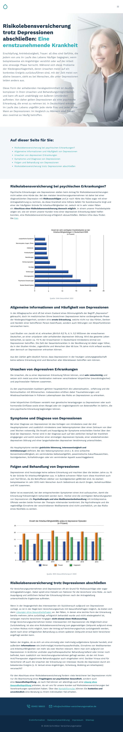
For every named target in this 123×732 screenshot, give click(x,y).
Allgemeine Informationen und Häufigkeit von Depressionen (48, 151)
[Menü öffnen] (118, 6)
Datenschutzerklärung (58, 720)
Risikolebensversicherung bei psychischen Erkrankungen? (47, 147)
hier (16, 218)
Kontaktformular (67, 688)
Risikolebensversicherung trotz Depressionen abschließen (47, 166)
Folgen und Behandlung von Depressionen (38, 162)
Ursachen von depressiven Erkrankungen (37, 155)
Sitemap (90, 720)
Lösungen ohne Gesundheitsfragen (33, 612)
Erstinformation (37, 720)
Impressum (77, 720)
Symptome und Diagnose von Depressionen (39, 158)
